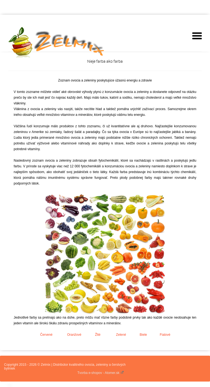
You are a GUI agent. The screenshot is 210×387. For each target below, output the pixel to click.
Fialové (165, 335)
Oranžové (74, 335)
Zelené (121, 335)
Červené (46, 335)
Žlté (97, 335)
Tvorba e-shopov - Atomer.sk (100, 373)
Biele (143, 335)
